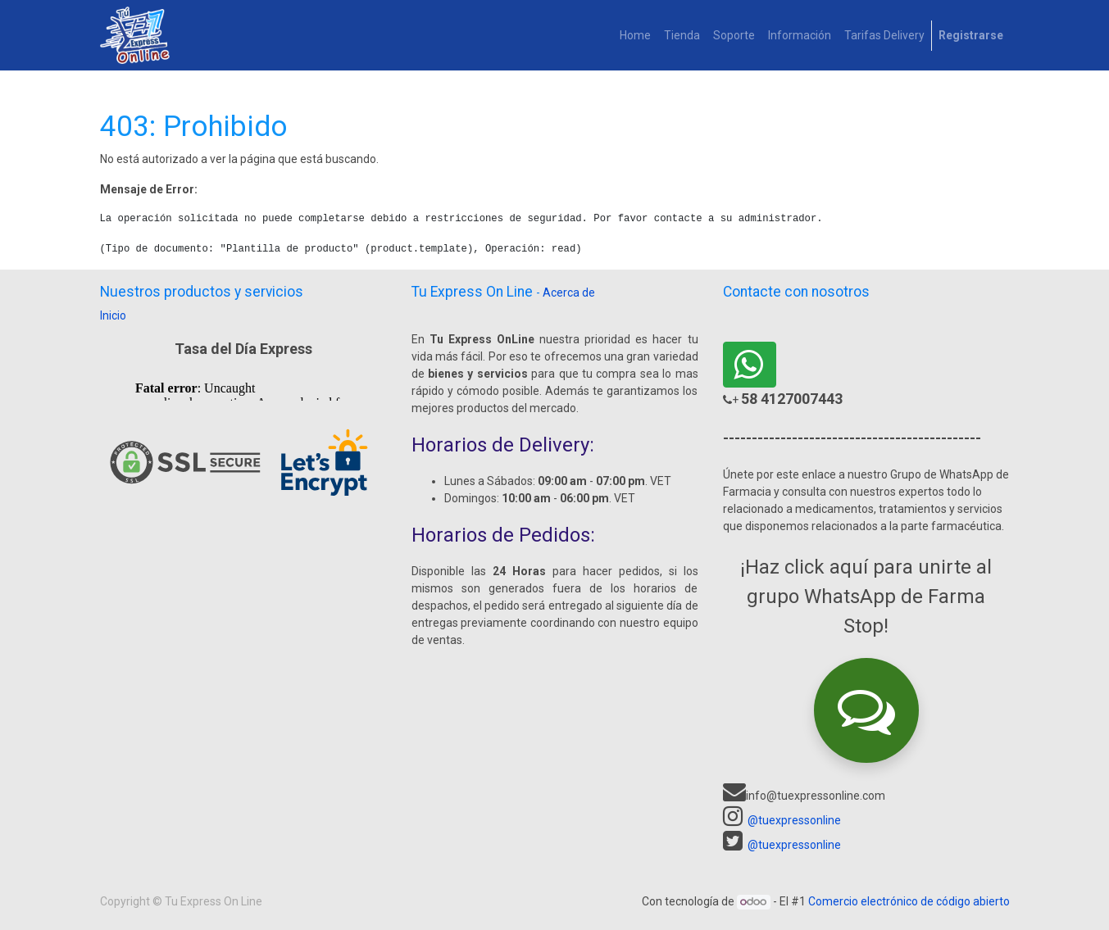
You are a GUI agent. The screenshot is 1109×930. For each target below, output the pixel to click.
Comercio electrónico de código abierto (909, 901)
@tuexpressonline (794, 820)
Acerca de (569, 292)
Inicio (113, 315)
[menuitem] (635, 35)
